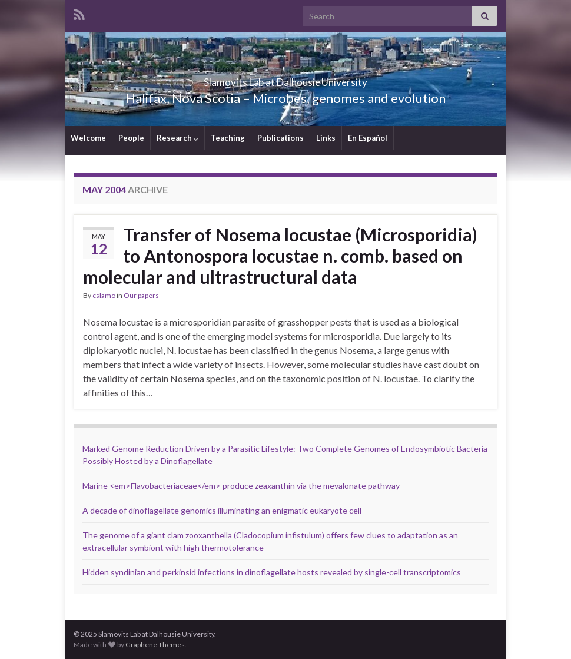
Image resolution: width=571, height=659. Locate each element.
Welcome (88, 138)
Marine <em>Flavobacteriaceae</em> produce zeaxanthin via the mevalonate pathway (241, 486)
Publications (280, 138)
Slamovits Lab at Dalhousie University (285, 78)
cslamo (103, 295)
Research (177, 138)
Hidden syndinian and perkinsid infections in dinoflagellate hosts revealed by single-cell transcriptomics (271, 572)
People (131, 138)
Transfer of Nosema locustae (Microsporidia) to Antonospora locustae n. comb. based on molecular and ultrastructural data (280, 255)
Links (326, 138)
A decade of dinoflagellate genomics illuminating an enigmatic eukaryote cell (221, 510)
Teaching (228, 138)
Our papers (141, 295)
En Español (367, 138)
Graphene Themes (155, 644)
